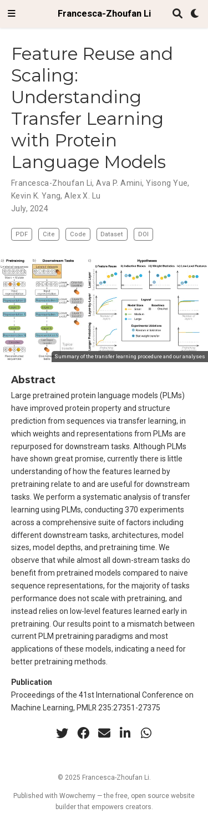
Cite (49, 234)
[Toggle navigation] (12, 14)
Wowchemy (77, 796)
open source (150, 796)
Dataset (111, 234)
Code (78, 234)
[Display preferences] (195, 14)
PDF (22, 234)
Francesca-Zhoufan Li (104, 13)
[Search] (177, 14)
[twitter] (62, 733)
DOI (143, 234)
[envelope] (104, 733)
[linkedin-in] (125, 733)
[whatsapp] (146, 733)
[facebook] (83, 733)
